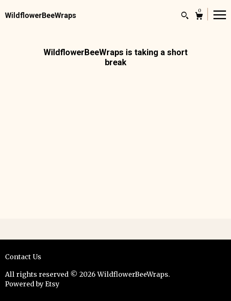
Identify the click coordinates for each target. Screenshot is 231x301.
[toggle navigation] (219, 14)
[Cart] (199, 17)
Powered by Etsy (32, 284)
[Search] (185, 16)
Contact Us (23, 257)
